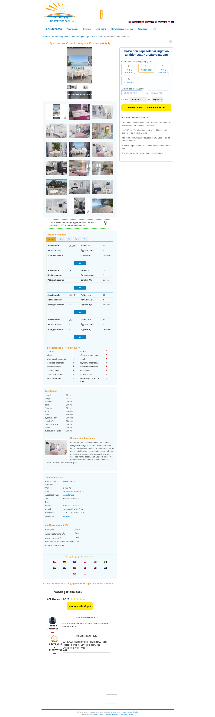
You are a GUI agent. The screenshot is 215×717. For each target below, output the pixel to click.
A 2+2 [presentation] (61, 239)
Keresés (87, 29)
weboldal (67, 516)
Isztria (102, 715)
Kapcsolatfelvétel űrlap (73, 509)
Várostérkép (68, 495)
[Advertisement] (139, 14)
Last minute (101, 29)
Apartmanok (72, 29)
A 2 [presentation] (69, 239)
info (154, 29)
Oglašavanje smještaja (130, 712)
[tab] (51, 239)
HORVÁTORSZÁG (53, 29)
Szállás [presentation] (51, 239)
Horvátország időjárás (122, 29)
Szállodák (142, 29)
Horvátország (94, 715)
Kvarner (115, 715)
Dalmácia (108, 715)
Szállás (130, 715)
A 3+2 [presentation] (77, 239)
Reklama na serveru (115, 712)
